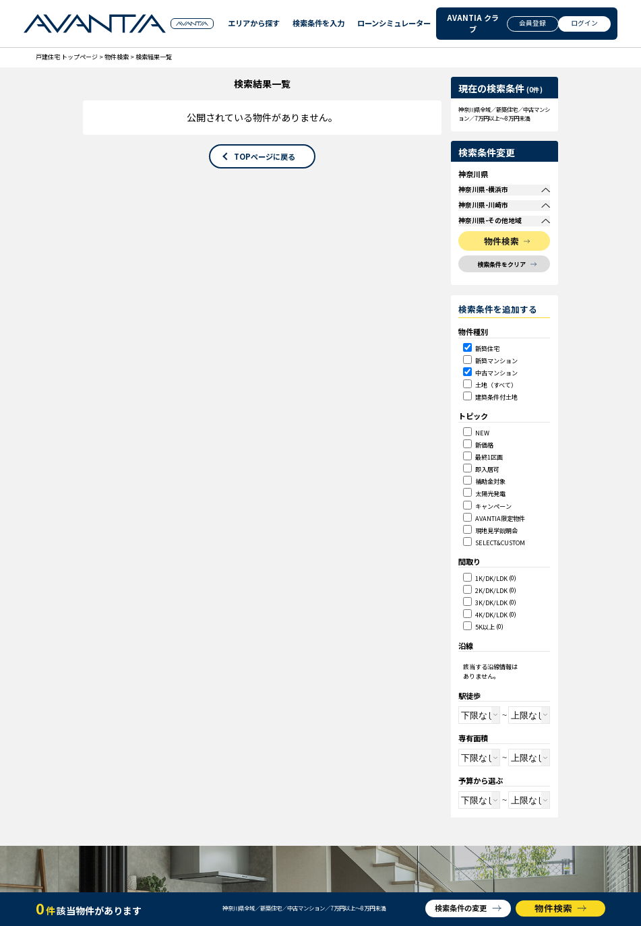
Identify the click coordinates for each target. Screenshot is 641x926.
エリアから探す (251, 23)
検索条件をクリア (501, 292)
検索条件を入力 (315, 23)
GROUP (192, 24)
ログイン (584, 23)
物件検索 (116, 57)
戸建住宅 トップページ (67, 57)
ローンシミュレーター (389, 23)
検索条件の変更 (461, 907)
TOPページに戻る (264, 156)
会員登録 (532, 23)
